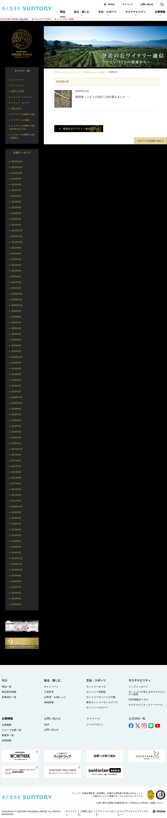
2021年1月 (16, 288)
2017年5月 (16, 478)
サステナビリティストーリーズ (146, 704)
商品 (62, 11)
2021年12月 (16, 230)
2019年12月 (16, 357)
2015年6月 (16, 593)
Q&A (46, 724)
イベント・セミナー (20, 103)
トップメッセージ (138, 686)
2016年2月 (16, 547)
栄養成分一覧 (9, 697)
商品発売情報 (9, 691)
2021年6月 (16, 265)
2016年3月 (16, 541)
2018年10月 (16, 403)
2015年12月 (16, 558)
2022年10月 (16, 173)
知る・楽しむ (82, 11)
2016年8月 (16, 518)
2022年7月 (16, 190)
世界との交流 (17, 91)
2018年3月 (16, 437)
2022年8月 (16, 184)
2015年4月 (16, 604)
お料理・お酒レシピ (55, 697)
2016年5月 (16, 535)
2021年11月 (16, 236)
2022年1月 (16, 225)
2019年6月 (16, 374)
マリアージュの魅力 (20, 120)
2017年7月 (16, 466)
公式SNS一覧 (137, 718)
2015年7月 (16, 587)
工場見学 (49, 691)
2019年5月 (16, 380)
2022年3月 (16, 213)
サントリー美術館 (96, 691)
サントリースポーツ (97, 707)
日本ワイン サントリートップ (67, 72)
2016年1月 (16, 552)
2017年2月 (16, 495)
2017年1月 (16, 501)
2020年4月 (16, 340)
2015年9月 (16, 575)
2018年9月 (16, 409)
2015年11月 (16, 564)
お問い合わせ (147, 4)
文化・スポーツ (107, 11)
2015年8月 (16, 581)
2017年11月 (16, 449)
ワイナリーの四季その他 (22, 114)
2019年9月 (16, 363)
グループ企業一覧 (11, 730)
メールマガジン (94, 724)
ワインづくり (17, 85)
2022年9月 (16, 179)
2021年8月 (16, 253)
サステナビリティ (135, 11)
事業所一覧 (8, 735)
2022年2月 (16, 219)
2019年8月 (16, 368)
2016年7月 (16, 524)
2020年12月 (16, 294)
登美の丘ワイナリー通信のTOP (78, 128)
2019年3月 (16, 386)
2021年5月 (16, 271)
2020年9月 (16, 311)
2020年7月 (16, 322)
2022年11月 (16, 167)
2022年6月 (16, 196)
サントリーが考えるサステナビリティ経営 (147, 693)
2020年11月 (16, 299)
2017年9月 (16, 455)
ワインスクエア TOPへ (42, 19)
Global (111, 4)
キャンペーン (51, 686)
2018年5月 (16, 426)
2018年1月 (16, 443)
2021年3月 (16, 282)
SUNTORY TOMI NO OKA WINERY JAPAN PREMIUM (22, 44)
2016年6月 (16, 529)
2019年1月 (16, 391)
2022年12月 (16, 161)
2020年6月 (16, 328)
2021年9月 (16, 248)
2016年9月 (16, 512)
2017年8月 (16, 460)
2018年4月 (16, 432)
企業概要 (6, 724)
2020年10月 (16, 305)
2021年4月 (16, 276)
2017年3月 (16, 489)
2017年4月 (16, 483)
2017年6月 (16, 472)
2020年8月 (16, 317)
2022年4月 (16, 207)
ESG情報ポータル (138, 699)
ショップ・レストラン (21, 97)
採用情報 (6, 740)
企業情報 (160, 11)
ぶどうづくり (17, 80)
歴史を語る (16, 108)
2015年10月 (16, 570)
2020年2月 (16, 345)
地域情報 (49, 702)
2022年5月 (16, 202)
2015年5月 (16, 598)
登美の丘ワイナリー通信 (105, 46)
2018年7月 (16, 414)
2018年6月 (16, 420)
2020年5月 (16, 334)
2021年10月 (16, 242)
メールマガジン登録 (64, 19)
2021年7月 (16, 259)
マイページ (127, 4)
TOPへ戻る (150, 140)
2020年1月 (16, 351)
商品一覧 (6, 686)
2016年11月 (16, 506)
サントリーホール (96, 686)
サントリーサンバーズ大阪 (101, 697)
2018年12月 (16, 397)
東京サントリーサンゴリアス (102, 702)
